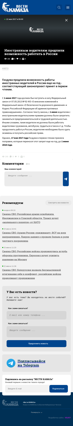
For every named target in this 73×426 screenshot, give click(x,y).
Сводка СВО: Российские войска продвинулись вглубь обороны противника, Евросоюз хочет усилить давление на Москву (34, 255)
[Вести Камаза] (15, 7)
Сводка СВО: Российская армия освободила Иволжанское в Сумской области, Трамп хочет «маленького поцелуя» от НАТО (30, 218)
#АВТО (5, 68)
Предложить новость (38, 343)
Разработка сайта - (59, 418)
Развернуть (36, 412)
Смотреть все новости (58, 202)
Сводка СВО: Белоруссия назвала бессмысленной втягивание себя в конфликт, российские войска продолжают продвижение (31, 274)
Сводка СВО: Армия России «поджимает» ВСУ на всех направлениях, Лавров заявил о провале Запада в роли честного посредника (35, 236)
